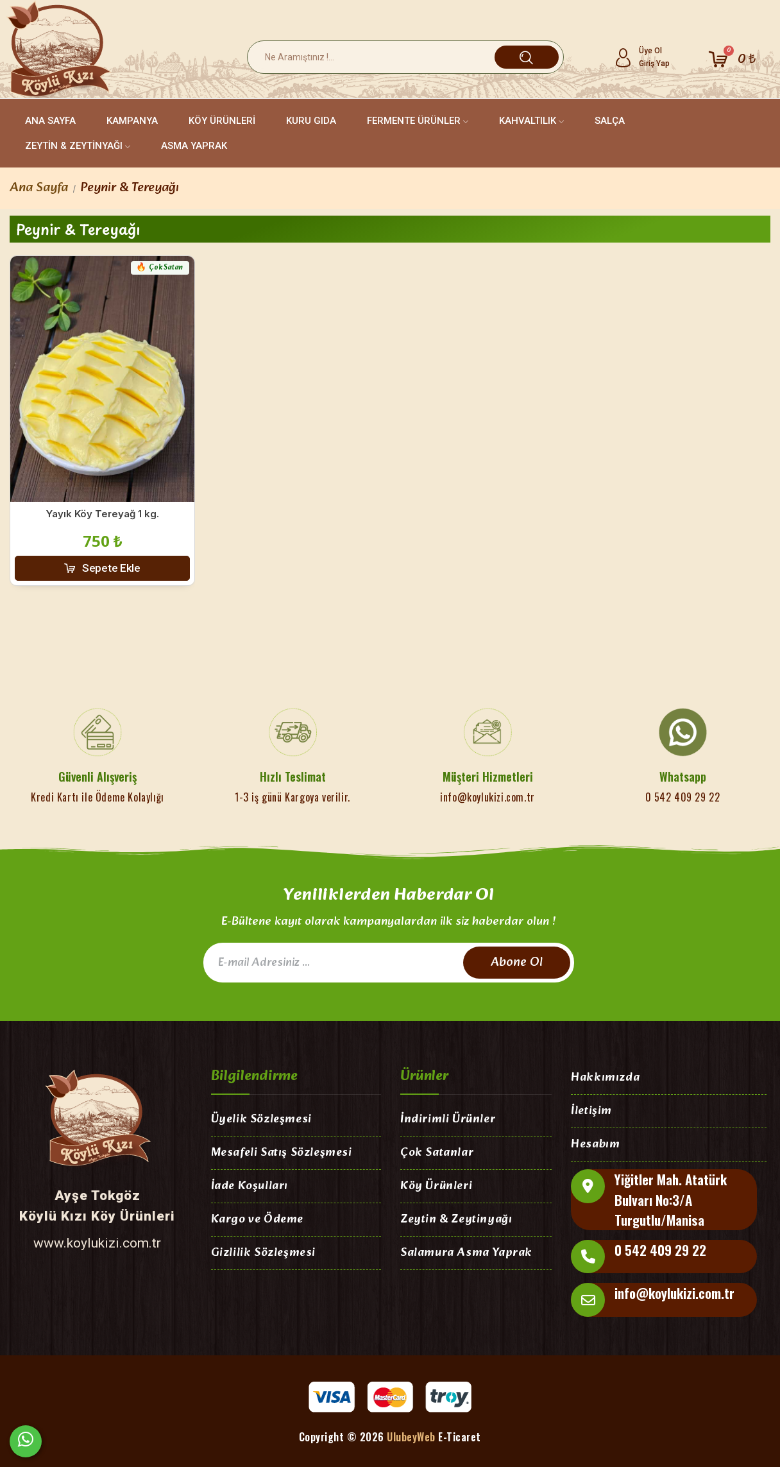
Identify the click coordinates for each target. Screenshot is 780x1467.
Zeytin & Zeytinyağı (456, 1220)
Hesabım (595, 1145)
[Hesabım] (641, 57)
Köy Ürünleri (436, 1187)
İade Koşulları (249, 1187)
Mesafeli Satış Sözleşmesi (281, 1153)
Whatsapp (682, 776)
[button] (102, 568)
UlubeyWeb (411, 1437)
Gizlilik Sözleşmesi (263, 1253)
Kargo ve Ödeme (257, 1220)
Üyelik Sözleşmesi (261, 1120)
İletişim (591, 1111)
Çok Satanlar (436, 1153)
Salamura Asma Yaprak (466, 1253)
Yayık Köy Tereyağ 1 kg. (102, 514)
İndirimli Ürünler (447, 1120)
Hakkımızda (605, 1078)
